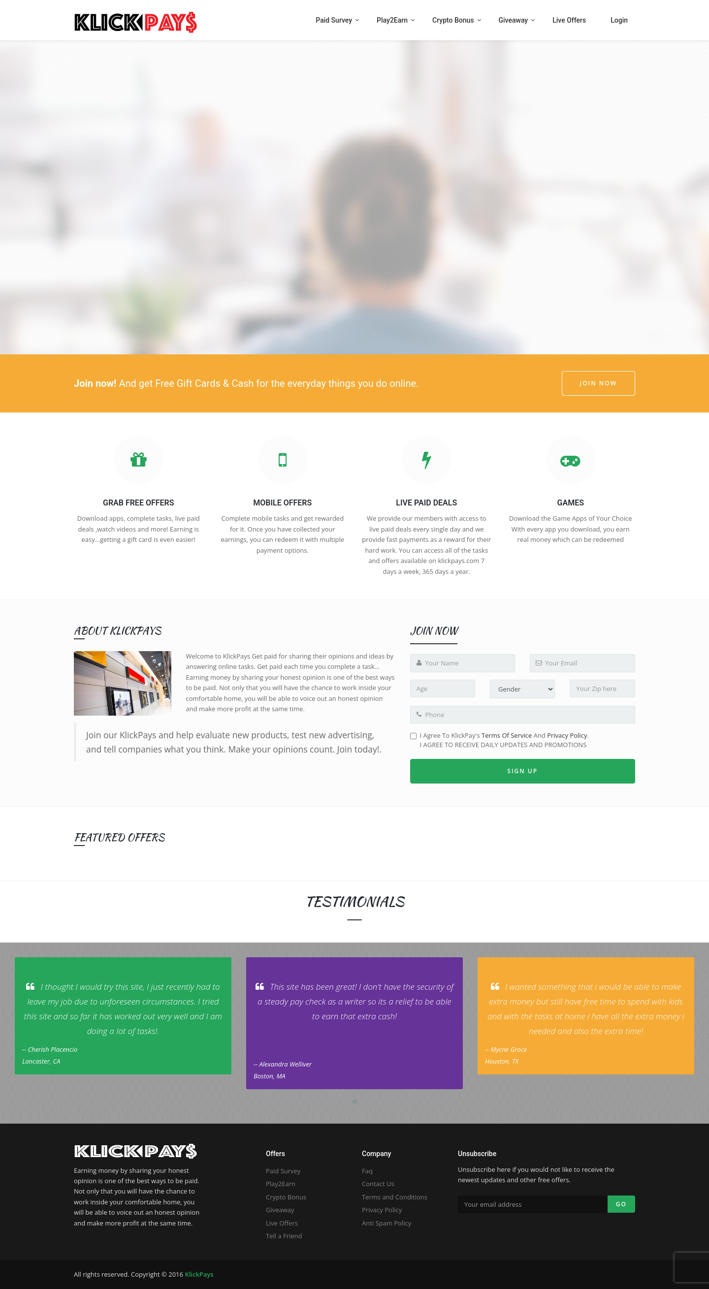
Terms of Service (507, 735)
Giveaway (280, 1209)
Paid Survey (283, 1170)
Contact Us (378, 1183)
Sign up (522, 771)
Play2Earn (280, 1183)
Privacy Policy (567, 735)
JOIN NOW (598, 383)
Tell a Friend (284, 1235)
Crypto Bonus (286, 1197)
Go (621, 1204)
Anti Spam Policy (386, 1223)
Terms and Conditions (394, 1197)
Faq (367, 1170)
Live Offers (282, 1223)
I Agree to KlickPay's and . (499, 740)
